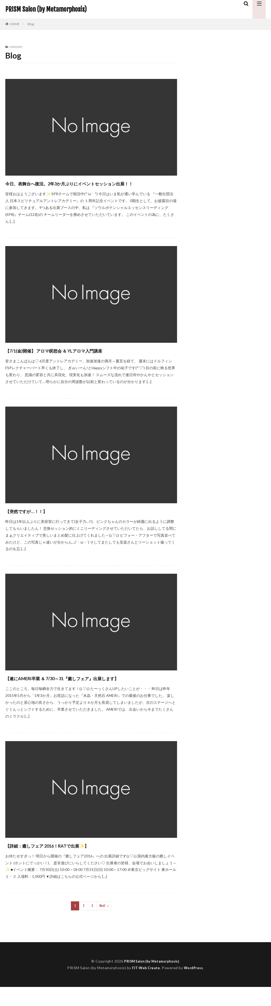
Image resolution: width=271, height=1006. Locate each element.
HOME (15, 24)
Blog (31, 24)
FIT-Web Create (145, 987)
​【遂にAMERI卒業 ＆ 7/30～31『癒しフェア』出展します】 (85, 692)
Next (103, 925)
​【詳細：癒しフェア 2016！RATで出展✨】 (68, 864)
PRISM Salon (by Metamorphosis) (46, 9)
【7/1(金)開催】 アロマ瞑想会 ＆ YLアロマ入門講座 (78, 359)
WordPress (194, 987)
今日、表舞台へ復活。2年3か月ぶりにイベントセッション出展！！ (90, 187)
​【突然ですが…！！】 (36, 520)
